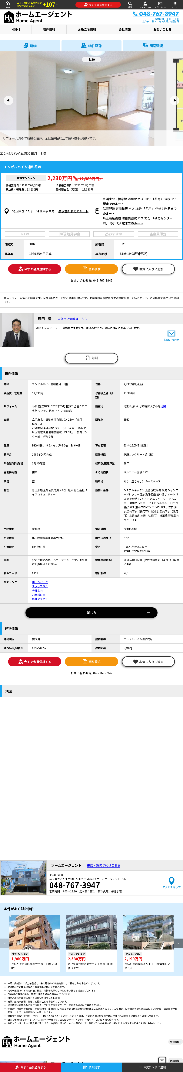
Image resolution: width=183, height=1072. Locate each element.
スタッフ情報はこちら (72, 318)
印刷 (91, 357)
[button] (8, 100)
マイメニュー (145, 5)
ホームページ (40, 582)
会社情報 (125, 29)
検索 (130, 4)
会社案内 (37, 590)
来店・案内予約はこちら (103, 865)
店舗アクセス (40, 599)
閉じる (118, 612)
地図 (163, 406)
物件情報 (49, 29)
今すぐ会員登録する (98, 5)
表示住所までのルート (73, 211)
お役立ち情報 (87, 29)
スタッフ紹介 (40, 586)
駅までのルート (113, 203)
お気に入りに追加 (148, 268)
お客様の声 (38, 595)
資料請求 (91, 268)
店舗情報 (174, 1060)
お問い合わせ (160, 4)
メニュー (175, 4)
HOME (7, 5)
